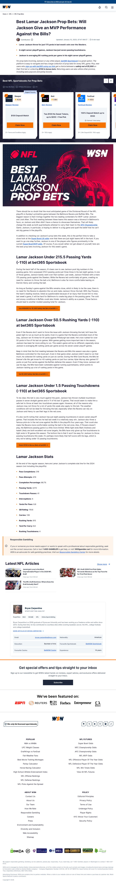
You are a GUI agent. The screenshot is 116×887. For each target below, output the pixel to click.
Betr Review (47, 105)
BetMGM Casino (50, 650)
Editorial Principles (86, 796)
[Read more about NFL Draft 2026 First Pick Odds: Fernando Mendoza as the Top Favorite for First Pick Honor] (93, 572)
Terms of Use (85, 804)
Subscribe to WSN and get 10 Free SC (59, 2)
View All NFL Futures (85, 772)
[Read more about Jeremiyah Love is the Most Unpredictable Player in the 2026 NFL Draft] (38, 572)
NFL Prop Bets (19, 14)
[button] (112, 7)
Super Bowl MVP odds (32, 244)
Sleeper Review (11, 105)
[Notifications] (100, 7)
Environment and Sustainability (30, 825)
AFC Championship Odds (85, 751)
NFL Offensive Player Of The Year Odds (86, 760)
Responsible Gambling (30, 813)
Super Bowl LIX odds (40, 238)
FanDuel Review (85, 105)
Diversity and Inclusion (30, 829)
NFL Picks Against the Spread (30, 784)
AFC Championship (89, 225)
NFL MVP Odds (85, 755)
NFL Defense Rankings (30, 780)
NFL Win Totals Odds (86, 768)
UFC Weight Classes (30, 747)
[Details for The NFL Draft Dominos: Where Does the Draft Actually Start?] (13, 586)
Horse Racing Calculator (30, 768)
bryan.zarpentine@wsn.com (45, 637)
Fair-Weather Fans (30, 755)
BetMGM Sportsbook (94, 644)
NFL (10, 14)
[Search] (106, 7)
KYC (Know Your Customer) (86, 817)
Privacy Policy (86, 800)
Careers (30, 817)
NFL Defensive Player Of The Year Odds (86, 764)
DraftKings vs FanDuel (30, 751)
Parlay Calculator (30, 764)
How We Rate (30, 808)
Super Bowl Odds (85, 743)
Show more (104, 564)
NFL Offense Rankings (30, 776)
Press (30, 821)
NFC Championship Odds (86, 747)
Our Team (30, 804)
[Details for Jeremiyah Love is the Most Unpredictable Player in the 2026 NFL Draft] (13, 573)
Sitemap (30, 837)
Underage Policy (86, 808)
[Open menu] (112, 7)
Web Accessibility (30, 833)
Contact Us (30, 796)
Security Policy (85, 821)
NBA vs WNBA (30, 743)
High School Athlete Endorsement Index (30, 772)
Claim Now (20, 125)
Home (5, 14)
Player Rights (85, 813)
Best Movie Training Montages (30, 760)
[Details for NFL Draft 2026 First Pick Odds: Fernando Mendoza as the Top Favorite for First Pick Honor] (67, 573)
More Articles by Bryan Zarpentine (28, 631)
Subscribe (58, 682)
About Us (30, 800)
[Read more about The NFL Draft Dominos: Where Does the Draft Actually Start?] (38, 583)
